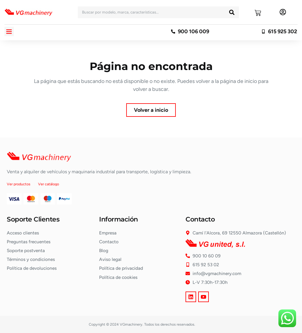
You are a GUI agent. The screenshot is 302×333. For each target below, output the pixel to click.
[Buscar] (232, 12)
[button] (9, 31)
